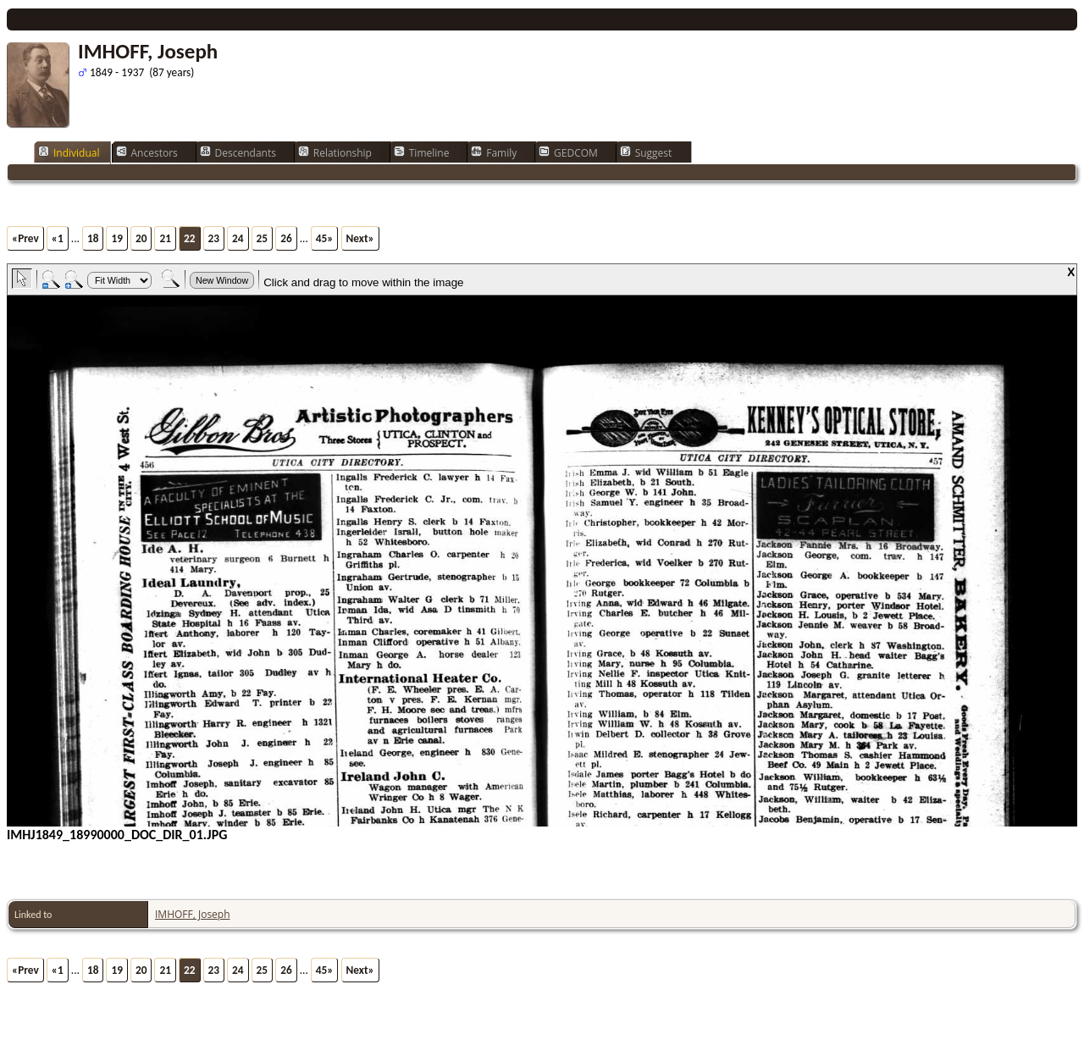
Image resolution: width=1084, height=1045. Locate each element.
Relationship (335, 152)
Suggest (646, 152)
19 (117, 238)
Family (494, 152)
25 (262, 238)
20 (141, 238)
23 (214, 238)
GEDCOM (568, 152)
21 (165, 238)
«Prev (25, 238)
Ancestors (147, 152)
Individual (69, 152)
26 (286, 238)
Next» (360, 238)
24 (238, 238)
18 (93, 238)
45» (325, 238)
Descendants (238, 152)
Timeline (422, 152)
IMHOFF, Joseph (192, 914)
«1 (58, 238)
